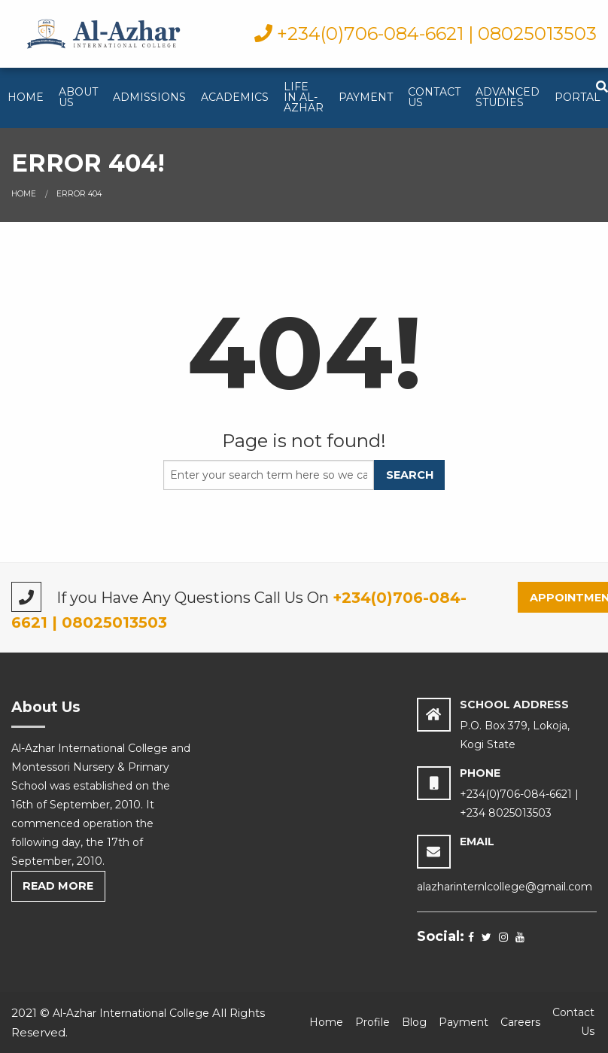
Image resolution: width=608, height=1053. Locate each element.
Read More (58, 886)
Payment (366, 97)
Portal (577, 97)
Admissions (149, 97)
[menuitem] (25, 98)
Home (26, 97)
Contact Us (434, 97)
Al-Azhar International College (131, 1013)
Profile (372, 1022)
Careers (520, 1022)
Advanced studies (508, 97)
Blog (414, 1022)
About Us (78, 97)
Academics (235, 97)
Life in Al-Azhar (304, 97)
